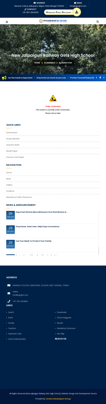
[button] (7, 22)
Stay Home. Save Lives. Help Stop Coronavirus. (38, 226)
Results (60, 323)
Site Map (60, 333)
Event (10, 317)
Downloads (62, 312)
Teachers (12, 328)
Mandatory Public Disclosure (19, 197)
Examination (65, 62)
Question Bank (12, 145)
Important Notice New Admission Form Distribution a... (42, 212)
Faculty (11, 323)
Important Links (14, 333)
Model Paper (11, 151)
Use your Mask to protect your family (33, 241)
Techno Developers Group (58, 398)
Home (37, 62)
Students (10, 191)
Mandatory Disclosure (66, 328)
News (8, 178)
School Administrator (17, 339)
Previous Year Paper (15, 157)
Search (11, 312)
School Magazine (64, 317)
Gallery (9, 185)
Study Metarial (12, 138)
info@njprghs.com (20, 295)
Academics (49, 62)
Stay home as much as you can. (52, 77)
